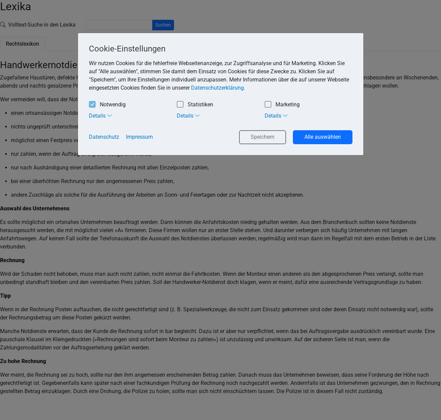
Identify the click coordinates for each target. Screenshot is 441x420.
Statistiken (195, 105)
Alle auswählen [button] (322, 137)
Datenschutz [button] (104, 137)
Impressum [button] (139, 137)
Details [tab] (100, 115)
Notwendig (107, 105)
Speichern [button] (262, 137)
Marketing (282, 105)
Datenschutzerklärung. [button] (218, 88)
